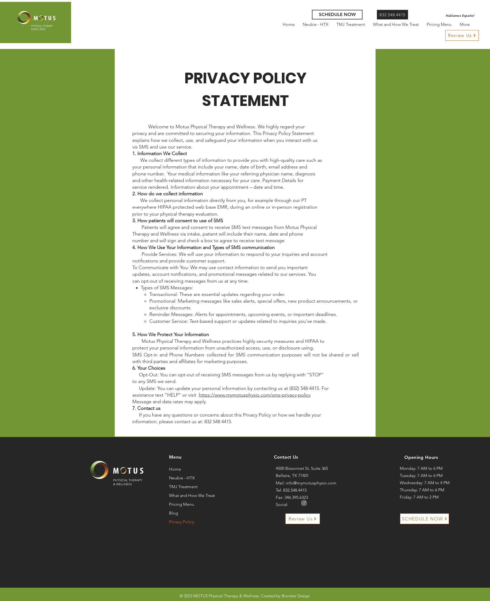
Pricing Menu (181, 504)
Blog (173, 513)
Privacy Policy (181, 521)
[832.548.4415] (392, 14)
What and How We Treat (185, 495)
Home (175, 469)
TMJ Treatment (183, 486)
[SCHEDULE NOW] (337, 14)
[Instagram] (304, 503)
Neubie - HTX (182, 477)
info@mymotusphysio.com (311, 482)
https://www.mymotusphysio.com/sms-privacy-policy (255, 395)
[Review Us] (462, 35)
